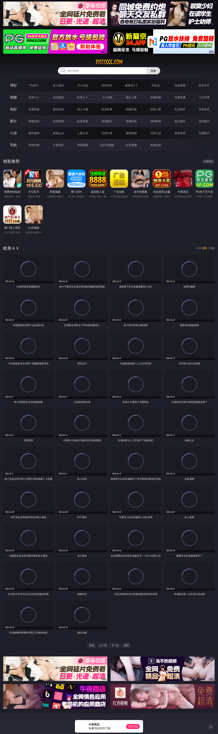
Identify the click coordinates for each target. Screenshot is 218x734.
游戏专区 (107, 85)
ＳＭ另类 (204, 97)
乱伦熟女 (180, 109)
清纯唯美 (155, 121)
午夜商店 (58, 145)
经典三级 (155, 109)
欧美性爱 (107, 109)
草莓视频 (82, 145)
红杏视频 (131, 145)
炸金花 (156, 85)
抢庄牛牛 (204, 85)
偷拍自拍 (58, 109)
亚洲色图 (58, 121)
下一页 (115, 645)
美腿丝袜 (131, 121)
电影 (13, 109)
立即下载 (133, 726)
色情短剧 (155, 145)
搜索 (153, 71)
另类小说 (155, 133)
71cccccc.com (108, 62)
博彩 (13, 85)
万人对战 (82, 85)
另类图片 (204, 121)
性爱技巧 (204, 133)
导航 (13, 145)
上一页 (103, 645)
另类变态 (204, 109)
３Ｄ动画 (107, 97)
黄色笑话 (180, 133)
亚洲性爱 (34, 109)
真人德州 (58, 85)
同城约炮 (34, 145)
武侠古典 (107, 133)
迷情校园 (131, 133)
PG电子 (33, 85)
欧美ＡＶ (82, 97)
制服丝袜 (131, 109)
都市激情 (34, 133)
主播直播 (180, 97)
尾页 (126, 645)
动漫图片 (107, 121)
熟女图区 (180, 121)
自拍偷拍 (58, 97)
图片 (13, 121)
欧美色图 (82, 121)
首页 (91, 645)
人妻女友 (82, 133)
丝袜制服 (155, 97)
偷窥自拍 (34, 121)
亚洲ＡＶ (34, 97)
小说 (13, 133)
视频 (13, 97)
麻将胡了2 (131, 85)
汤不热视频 (107, 145)
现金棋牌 (180, 85)
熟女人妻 (131, 97)
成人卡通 (82, 109)
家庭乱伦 (58, 133)
